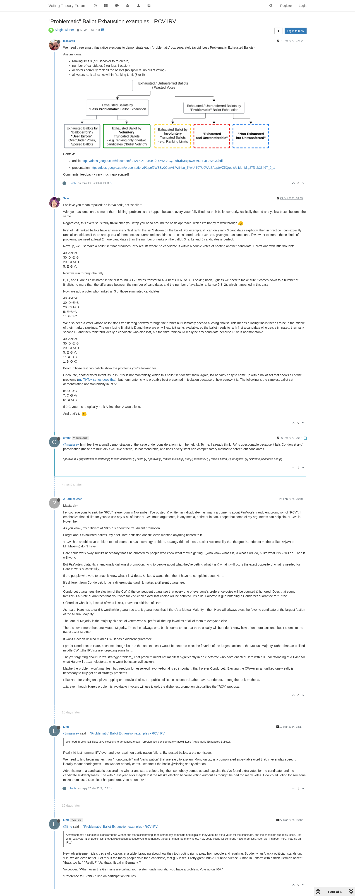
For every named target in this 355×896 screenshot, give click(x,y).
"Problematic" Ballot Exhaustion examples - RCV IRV (127, 733)
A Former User (72, 499)
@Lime (76, 820)
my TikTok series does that (96, 379)
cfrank (67, 438)
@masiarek (80, 438)
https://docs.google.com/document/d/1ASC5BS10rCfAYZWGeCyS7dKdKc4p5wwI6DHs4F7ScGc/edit (152, 161)
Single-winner (64, 30)
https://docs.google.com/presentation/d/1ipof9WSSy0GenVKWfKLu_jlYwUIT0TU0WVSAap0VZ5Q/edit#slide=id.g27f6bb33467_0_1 (183, 167)
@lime (67, 826)
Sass (66, 198)
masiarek (69, 41)
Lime (66, 726)
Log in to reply (295, 31)
